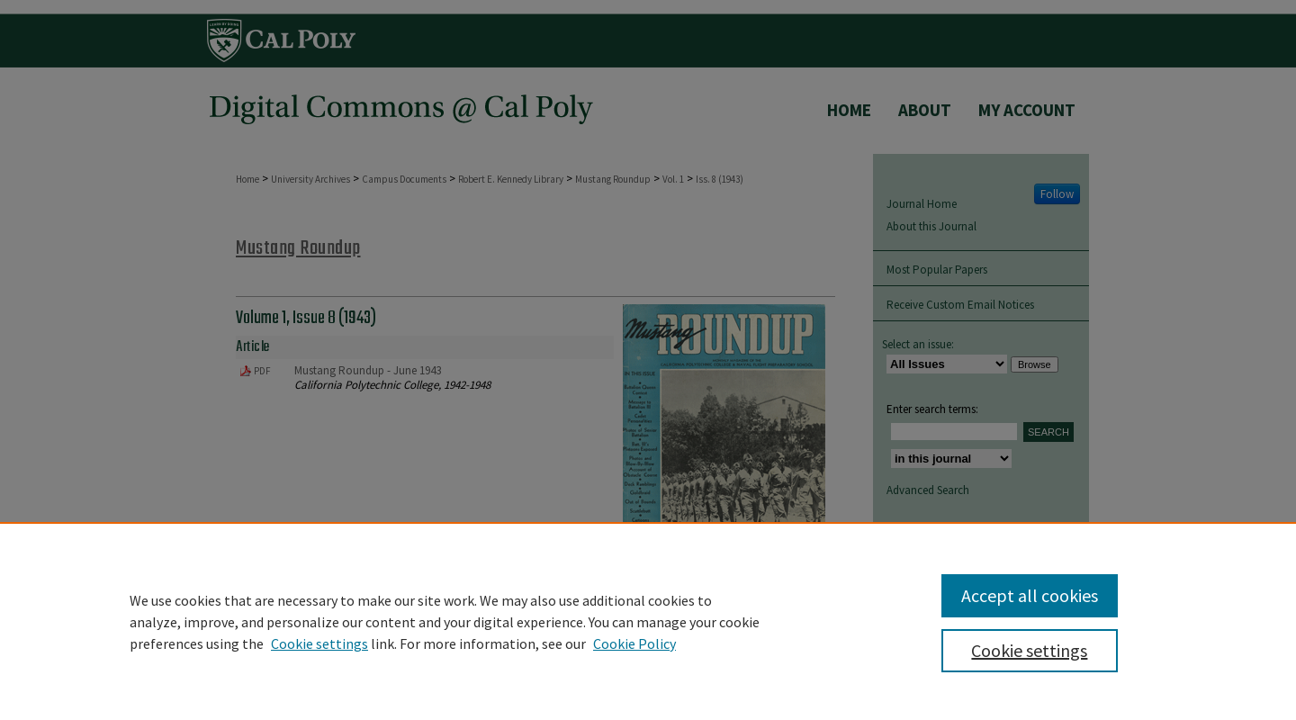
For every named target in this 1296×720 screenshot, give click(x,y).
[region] (648, 621)
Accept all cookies (1029, 595)
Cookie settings (319, 643)
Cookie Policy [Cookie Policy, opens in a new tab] (634, 643)
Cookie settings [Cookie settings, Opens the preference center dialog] (1029, 650)
